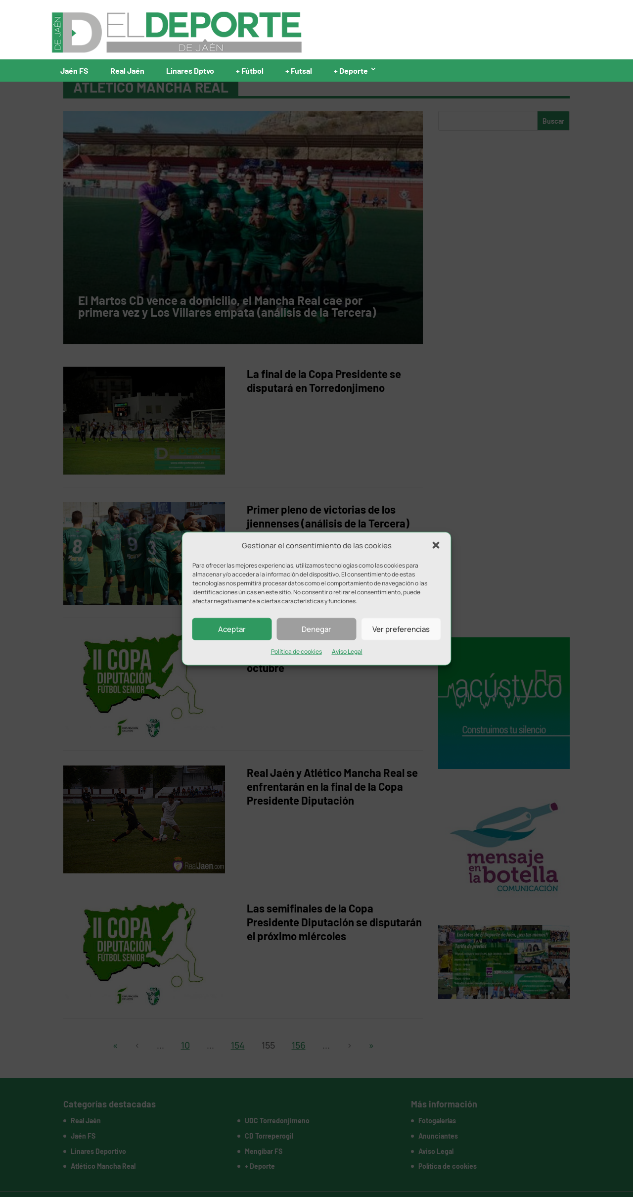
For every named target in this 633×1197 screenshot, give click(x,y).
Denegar (316, 629)
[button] (436, 545)
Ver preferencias (401, 629)
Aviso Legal (347, 651)
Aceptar (232, 629)
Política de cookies (296, 651)
